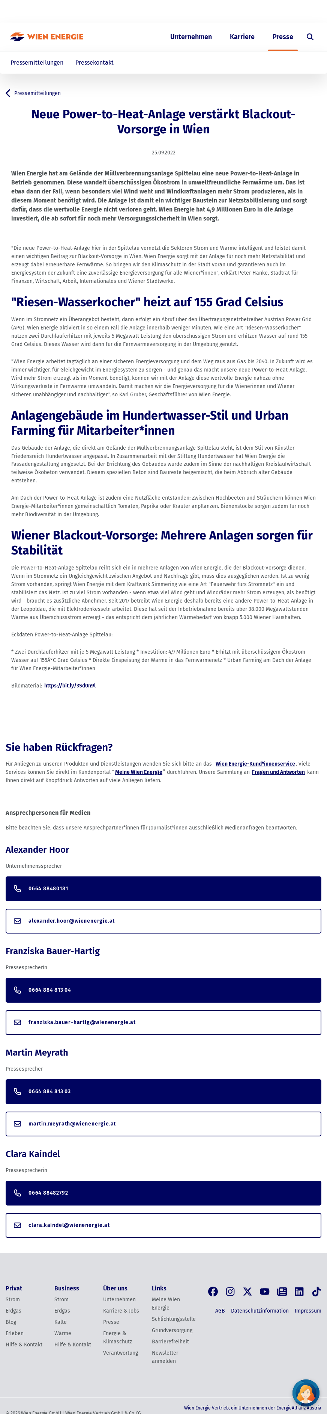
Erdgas (13, 1311)
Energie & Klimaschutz (117, 1337)
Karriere (242, 37)
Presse (283, 37)
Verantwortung (120, 1353)
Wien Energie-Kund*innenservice (255, 764)
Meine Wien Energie (138, 772)
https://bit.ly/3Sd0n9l (70, 686)
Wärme (62, 1333)
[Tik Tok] (316, 1291)
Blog (11, 1322)
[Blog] (282, 1291)
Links (159, 1288)
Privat (179, 11)
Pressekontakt (94, 62)
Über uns (242, 11)
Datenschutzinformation (260, 1311)
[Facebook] (213, 1291)
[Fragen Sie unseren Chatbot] (306, 1392)
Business (209, 11)
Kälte (60, 1322)
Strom (13, 1299)
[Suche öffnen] (310, 37)
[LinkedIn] (299, 1291)
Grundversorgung (172, 1330)
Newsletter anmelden (165, 1357)
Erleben (15, 1333)
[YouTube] (265, 1291)
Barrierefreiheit (170, 1341)
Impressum (308, 1311)
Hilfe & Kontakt (24, 1344)
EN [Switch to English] (281, 11)
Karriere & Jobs (121, 1311)
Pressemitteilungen (36, 62)
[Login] (305, 11)
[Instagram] (230, 1291)
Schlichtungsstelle (172, 1319)
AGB (220, 1311)
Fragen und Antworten (278, 772)
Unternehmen (191, 37)
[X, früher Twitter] (247, 1291)
